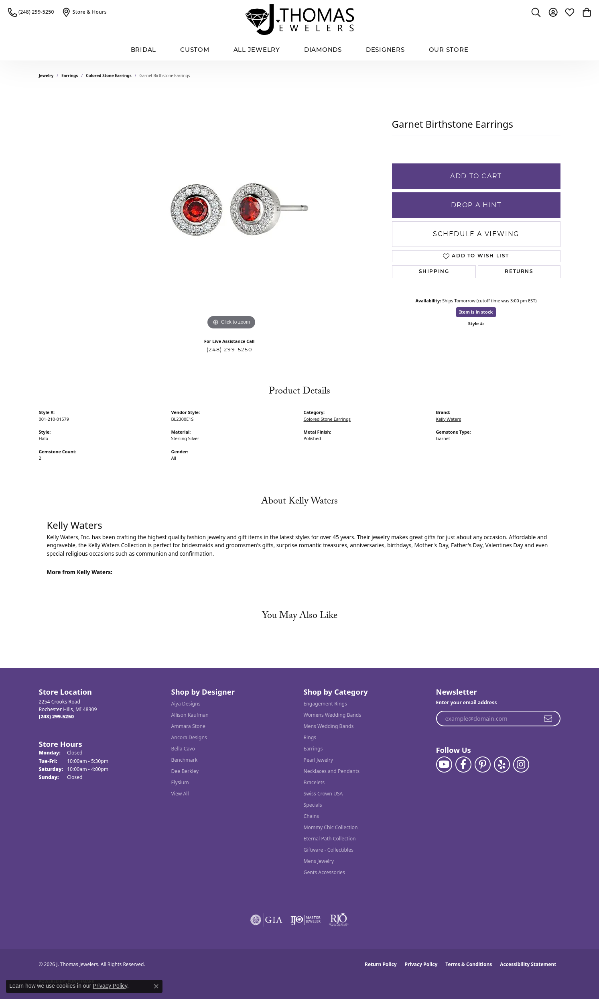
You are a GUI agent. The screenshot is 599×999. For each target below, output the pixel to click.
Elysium (180, 782)
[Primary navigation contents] (299, 50)
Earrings (69, 75)
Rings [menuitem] (310, 737)
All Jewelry (257, 49)
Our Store (449, 49)
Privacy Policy (421, 964)
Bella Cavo (183, 748)
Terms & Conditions (468, 964)
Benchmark (184, 759)
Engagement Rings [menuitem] (325, 703)
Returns (519, 271)
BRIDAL (143, 49)
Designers (385, 49)
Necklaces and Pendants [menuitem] (332, 771)
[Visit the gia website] (266, 920)
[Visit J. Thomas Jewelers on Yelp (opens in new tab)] (502, 764)
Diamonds (323, 49)
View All (180, 793)
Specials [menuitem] (313, 804)
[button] (536, 12)
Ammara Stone (188, 726)
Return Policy (381, 964)
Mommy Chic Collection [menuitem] (331, 827)
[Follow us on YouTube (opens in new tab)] (444, 764)
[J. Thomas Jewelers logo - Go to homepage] (300, 19)
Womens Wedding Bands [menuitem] (332, 715)
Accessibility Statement (528, 964)
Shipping (434, 271)
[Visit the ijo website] (305, 920)
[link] (31, 12)
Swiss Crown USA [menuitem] (323, 793)
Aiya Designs (186, 703)
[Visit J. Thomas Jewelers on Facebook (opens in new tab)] (463, 764)
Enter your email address (466, 702)
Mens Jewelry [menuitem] (319, 861)
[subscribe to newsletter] (548, 719)
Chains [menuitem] (311, 816)
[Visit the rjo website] (339, 920)
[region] (231, 211)
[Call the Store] (56, 716)
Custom (194, 49)
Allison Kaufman (190, 715)
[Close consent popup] (156, 986)
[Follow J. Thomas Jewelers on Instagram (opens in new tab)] (521, 764)
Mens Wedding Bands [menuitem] (329, 726)
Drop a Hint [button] (476, 205)
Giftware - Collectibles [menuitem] (328, 849)
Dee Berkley (185, 771)
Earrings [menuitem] (313, 748)
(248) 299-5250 (229, 350)
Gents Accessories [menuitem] (324, 872)
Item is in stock (476, 312)
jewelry (46, 75)
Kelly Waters (448, 419)
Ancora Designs (189, 737)
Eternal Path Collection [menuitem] (330, 838)
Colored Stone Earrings (109, 75)
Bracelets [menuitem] (314, 782)
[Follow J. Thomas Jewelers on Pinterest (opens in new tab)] (483, 764)
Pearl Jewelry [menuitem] (318, 759)
